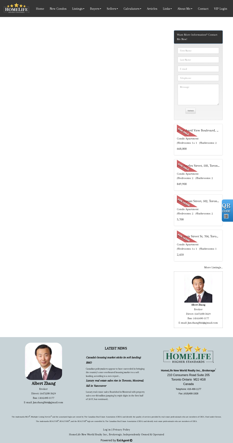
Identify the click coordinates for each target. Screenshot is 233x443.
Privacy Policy (121, 429)
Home (40, 8)
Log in (107, 429)
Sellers (111, 8)
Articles (152, 8)
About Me (184, 8)
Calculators (131, 8)
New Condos (58, 8)
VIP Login (220, 8)
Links (166, 8)
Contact (203, 8)
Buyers (94, 8)
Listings (77, 8)
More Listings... (213, 267)
